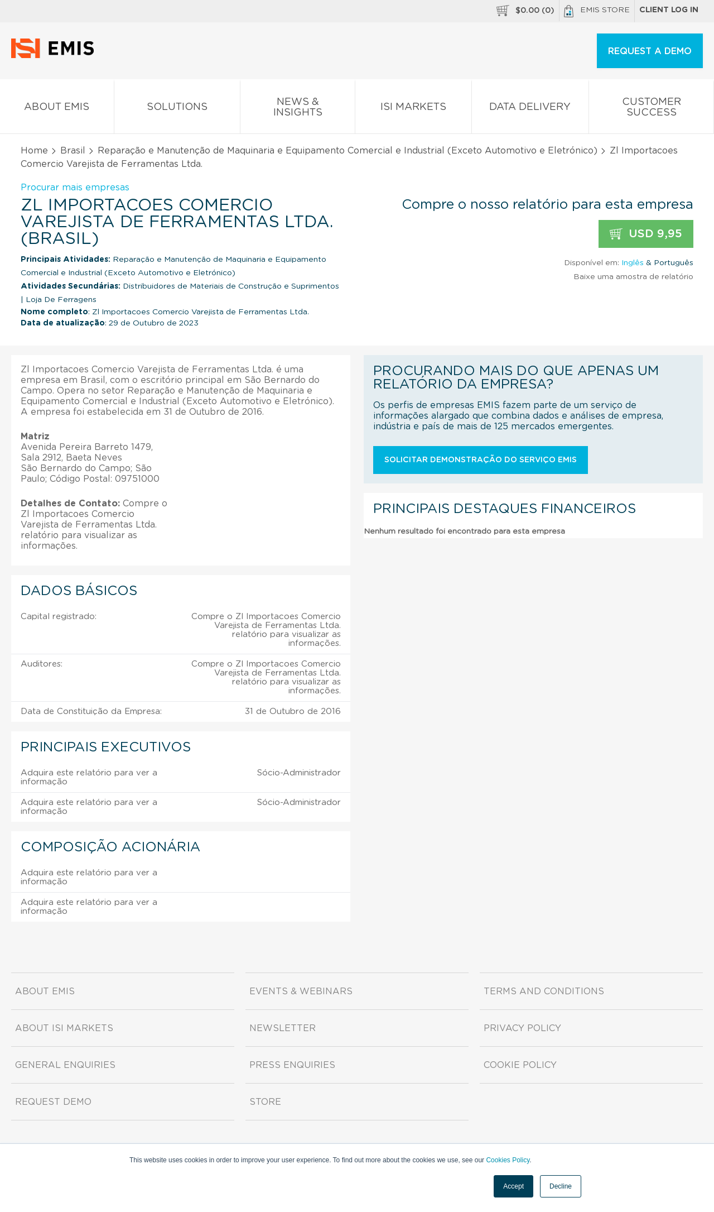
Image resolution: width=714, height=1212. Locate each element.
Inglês (632, 263)
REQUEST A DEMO (650, 51)
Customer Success (651, 109)
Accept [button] (513, 1186)
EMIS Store (597, 11)
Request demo (53, 1102)
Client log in (668, 10)
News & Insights (298, 109)
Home (34, 150)
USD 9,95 (646, 234)
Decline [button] (560, 1186)
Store (265, 1102)
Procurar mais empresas (75, 187)
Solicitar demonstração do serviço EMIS (480, 460)
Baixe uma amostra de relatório (633, 277)
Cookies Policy (507, 1160)
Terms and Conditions (544, 991)
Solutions (177, 109)
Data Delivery (530, 109)
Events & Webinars (301, 991)
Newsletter (282, 1028)
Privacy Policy (522, 1028)
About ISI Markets (64, 1028)
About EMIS (57, 109)
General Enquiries (65, 1065)
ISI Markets (413, 109)
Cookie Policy (520, 1065)
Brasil (72, 150)
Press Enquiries (292, 1065)
